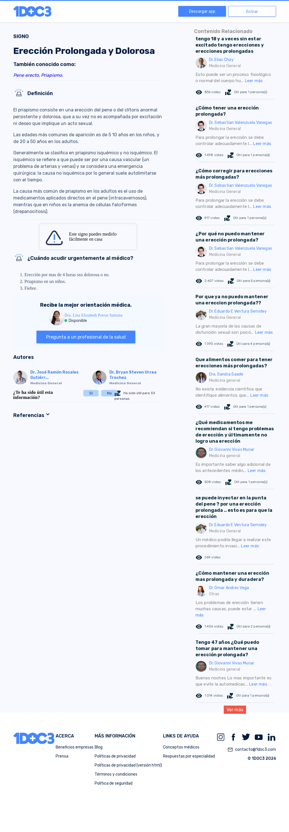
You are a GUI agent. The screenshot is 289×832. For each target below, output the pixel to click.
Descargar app (202, 11)
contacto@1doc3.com (251, 749)
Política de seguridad (113, 783)
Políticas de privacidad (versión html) (128, 765)
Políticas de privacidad (115, 756)
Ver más (235, 709)
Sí (91, 393)
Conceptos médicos (181, 747)
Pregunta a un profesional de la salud (86, 337)
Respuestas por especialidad (189, 756)
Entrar (252, 11)
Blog (99, 747)
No (109, 393)
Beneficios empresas (75, 747)
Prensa (62, 756)
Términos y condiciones (116, 774)
